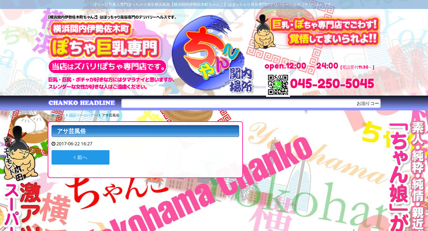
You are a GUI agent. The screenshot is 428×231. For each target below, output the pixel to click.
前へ (80, 157)
